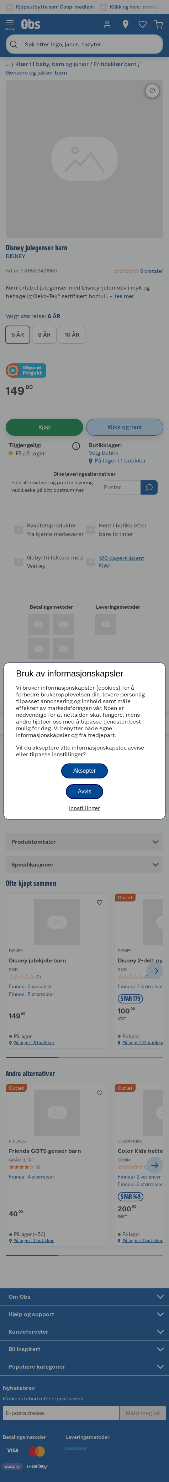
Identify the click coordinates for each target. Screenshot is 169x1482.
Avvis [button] (84, 791)
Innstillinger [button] (84, 808)
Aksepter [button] (84, 771)
